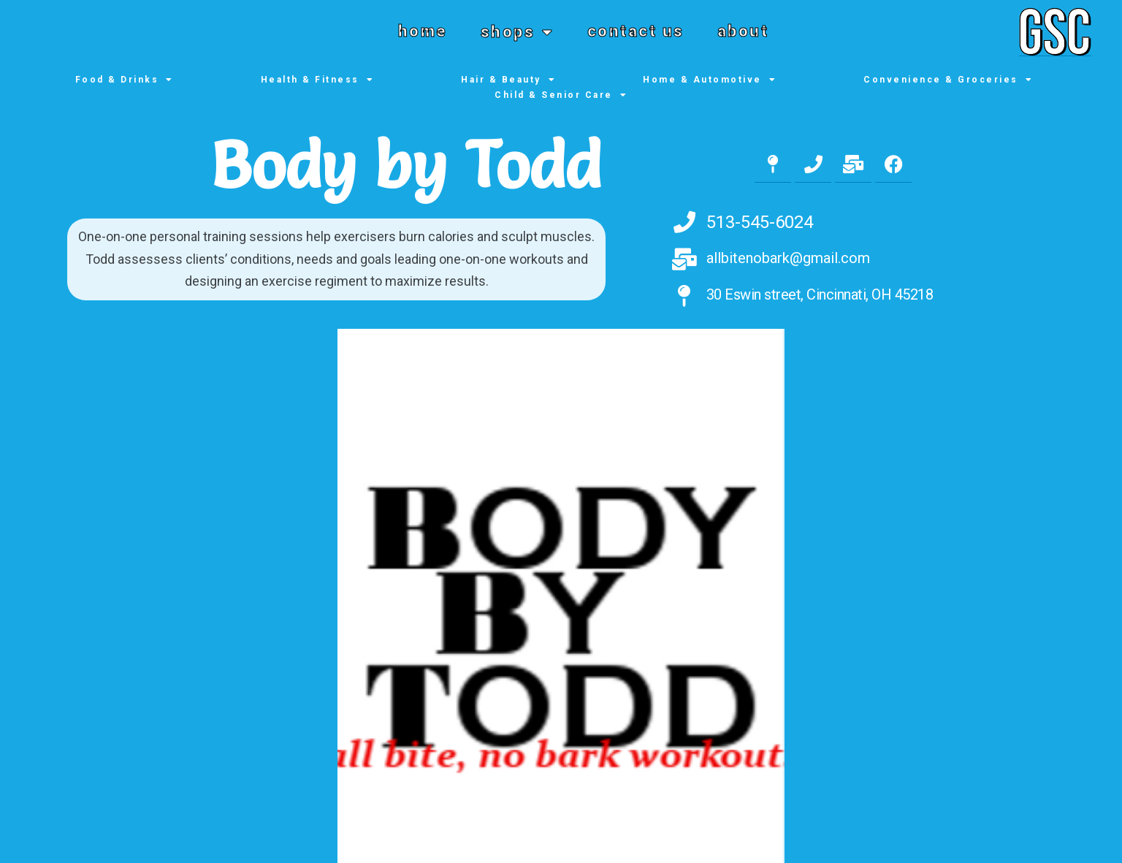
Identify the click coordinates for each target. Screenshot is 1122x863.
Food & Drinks (124, 80)
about (743, 31)
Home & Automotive (709, 80)
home (423, 31)
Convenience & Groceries (948, 80)
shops (517, 32)
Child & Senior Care (561, 95)
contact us (635, 31)
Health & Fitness (318, 80)
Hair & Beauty (508, 80)
